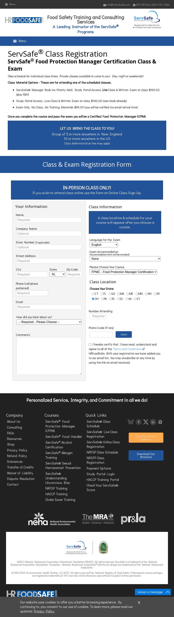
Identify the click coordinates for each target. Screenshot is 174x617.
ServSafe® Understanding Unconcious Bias (57, 478)
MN (139, 293)
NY (157, 293)
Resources (14, 439)
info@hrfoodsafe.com (116, 4)
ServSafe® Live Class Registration (102, 434)
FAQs (10, 433)
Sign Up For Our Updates (146, 437)
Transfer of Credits (20, 467)
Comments (23, 335)
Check (124, 334)
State (53, 269)
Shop (11, 444)
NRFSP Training (56, 488)
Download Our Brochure (146, 455)
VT (137, 299)
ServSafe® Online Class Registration (103, 444)
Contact (13, 484)
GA (111, 293)
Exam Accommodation (110, 253)
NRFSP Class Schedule (102, 452)
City (18, 269)
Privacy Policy (17, 450)
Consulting (14, 427)
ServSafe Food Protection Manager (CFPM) (60, 426)
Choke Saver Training (60, 499)
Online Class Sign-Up (125, 192)
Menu (10, 4)
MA (120, 293)
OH (95, 299)
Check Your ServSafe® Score (102, 487)
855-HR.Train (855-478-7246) (151, 4)
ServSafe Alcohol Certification (58, 444)
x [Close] (139, 602)
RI (111, 299)
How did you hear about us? (34, 317)
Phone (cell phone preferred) (27, 286)
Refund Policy (17, 456)
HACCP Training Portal (103, 479)
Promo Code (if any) (101, 328)
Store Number (32, 242)
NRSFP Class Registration (95, 460)
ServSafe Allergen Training (59, 455)
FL (103, 293)
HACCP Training (56, 494)
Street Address (26, 256)
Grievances (15, 461)
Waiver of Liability (20, 473)
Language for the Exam (105, 240)
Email (19, 302)
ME (129, 293)
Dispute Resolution (21, 479)
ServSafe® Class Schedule (98, 423)
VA (128, 299)
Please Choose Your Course (107, 267)
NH (148, 293)
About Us (13, 421)
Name (20, 215)
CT (95, 293)
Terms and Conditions (127, 349)
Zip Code (72, 269)
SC (120, 299)
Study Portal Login (101, 474)
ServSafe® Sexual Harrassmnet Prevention (63, 465)
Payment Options (99, 468)
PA (104, 299)
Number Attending (100, 311)
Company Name (26, 229)
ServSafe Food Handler (63, 436)
